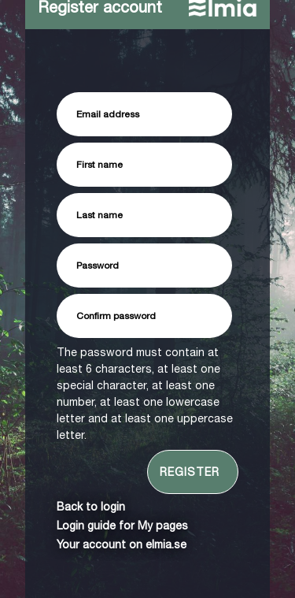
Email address (107, 114)
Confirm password (116, 315)
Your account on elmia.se (121, 544)
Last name (99, 215)
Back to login (91, 506)
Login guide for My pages (122, 525)
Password (97, 265)
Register (189, 472)
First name (99, 164)
